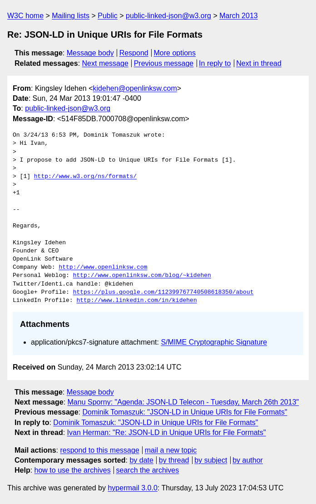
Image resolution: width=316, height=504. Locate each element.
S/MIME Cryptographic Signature (214, 342)
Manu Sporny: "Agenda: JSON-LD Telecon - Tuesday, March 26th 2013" (183, 402)
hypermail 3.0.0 (132, 488)
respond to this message (99, 450)
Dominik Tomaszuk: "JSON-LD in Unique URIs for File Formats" (184, 412)
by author (247, 460)
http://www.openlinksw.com (103, 267)
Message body (90, 53)
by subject (210, 460)
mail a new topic (171, 450)
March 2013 (238, 16)
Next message (105, 63)
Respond (133, 53)
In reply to (215, 63)
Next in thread (258, 63)
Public (108, 16)
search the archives (147, 470)
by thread (174, 460)
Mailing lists (70, 16)
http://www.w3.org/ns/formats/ (85, 177)
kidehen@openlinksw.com (135, 88)
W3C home (25, 16)
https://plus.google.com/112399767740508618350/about (163, 292)
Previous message (164, 63)
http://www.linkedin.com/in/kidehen (136, 300)
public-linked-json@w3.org (168, 16)
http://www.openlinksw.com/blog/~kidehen (142, 276)
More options (175, 53)
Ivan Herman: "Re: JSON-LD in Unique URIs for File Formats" (166, 432)
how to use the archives (73, 470)
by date (141, 460)
